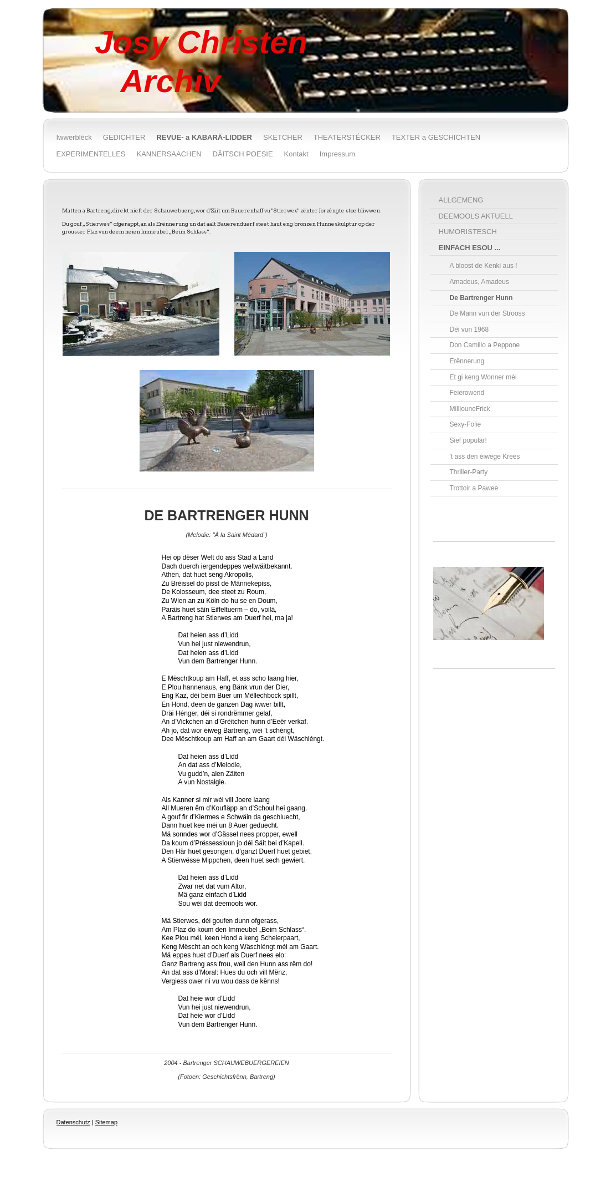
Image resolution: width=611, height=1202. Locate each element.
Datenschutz (73, 1122)
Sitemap (106, 1122)
